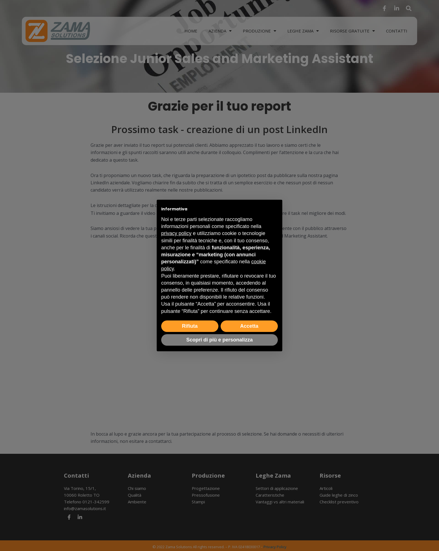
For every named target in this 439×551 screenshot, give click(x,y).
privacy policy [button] (176, 233)
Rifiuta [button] (190, 326)
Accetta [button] (249, 326)
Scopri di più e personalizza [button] (219, 340)
